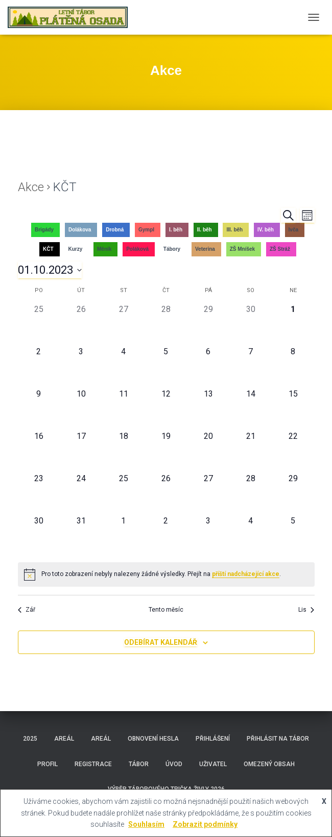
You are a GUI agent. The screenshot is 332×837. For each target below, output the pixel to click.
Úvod (173, 764)
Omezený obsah (269, 764)
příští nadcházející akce (245, 574)
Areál (64, 738)
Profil (47, 764)
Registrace (93, 764)
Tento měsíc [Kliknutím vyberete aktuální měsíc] (166, 609)
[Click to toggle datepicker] (50, 269)
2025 (30, 738)
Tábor (139, 764)
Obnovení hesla (153, 738)
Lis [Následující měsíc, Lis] (306, 609)
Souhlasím (146, 824)
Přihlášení (213, 738)
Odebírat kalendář (160, 642)
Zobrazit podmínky (205, 824)
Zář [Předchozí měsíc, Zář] (26, 609)
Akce (31, 187)
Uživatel (213, 764)
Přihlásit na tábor (278, 738)
